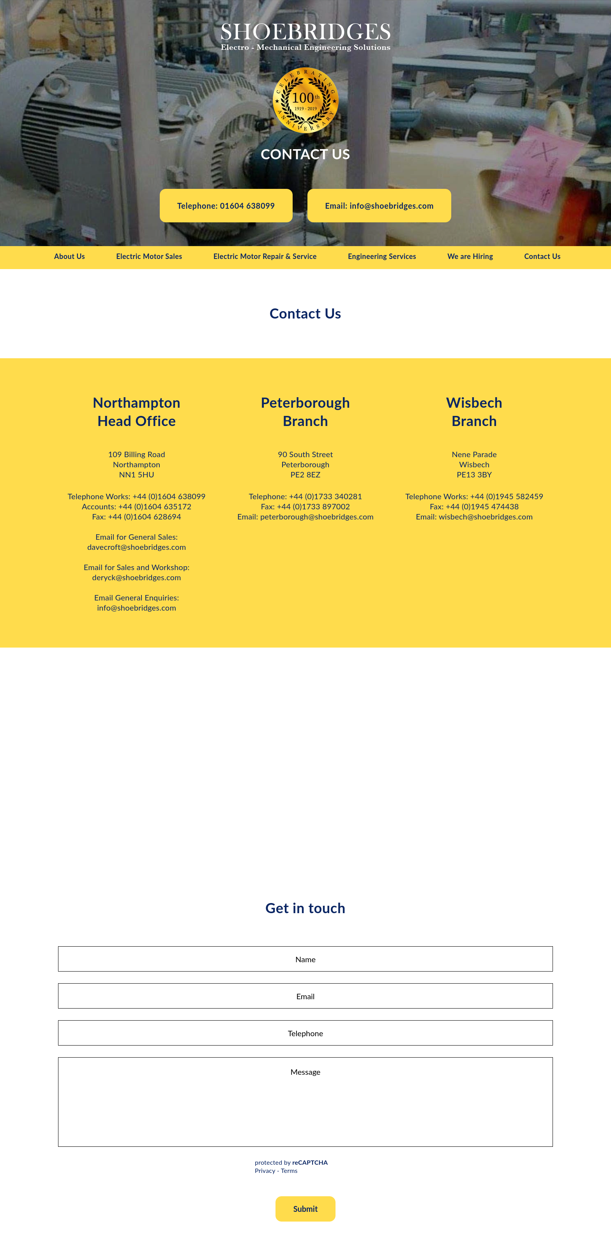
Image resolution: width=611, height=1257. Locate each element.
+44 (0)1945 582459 (507, 497)
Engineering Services (382, 257)
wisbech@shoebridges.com (486, 517)
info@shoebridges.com (136, 608)
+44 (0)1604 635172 (155, 507)
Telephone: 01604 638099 (225, 206)
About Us (69, 257)
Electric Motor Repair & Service (265, 257)
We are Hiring (470, 257)
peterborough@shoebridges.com (317, 517)
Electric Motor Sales (149, 257)
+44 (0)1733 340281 (325, 497)
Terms (289, 1171)
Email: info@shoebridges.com (380, 206)
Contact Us (542, 257)
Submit (305, 1209)
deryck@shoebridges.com (136, 578)
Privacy (265, 1171)
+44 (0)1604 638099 (169, 497)
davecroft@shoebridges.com (136, 547)
